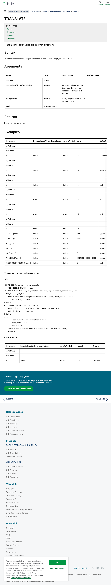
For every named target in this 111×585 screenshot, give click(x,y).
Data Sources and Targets (17, 512)
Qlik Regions (11, 515)
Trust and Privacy (13, 494)
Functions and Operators (51, 11)
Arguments (11, 32)
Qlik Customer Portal (15, 429)
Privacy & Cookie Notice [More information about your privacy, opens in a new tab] (21, 578)
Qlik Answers (11, 469)
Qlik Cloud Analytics (14, 465)
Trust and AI (11, 498)
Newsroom (11, 551)
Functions (67, 11)
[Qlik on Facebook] (102, 567)
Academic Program (14, 540)
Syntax (9, 29)
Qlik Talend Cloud (13, 452)
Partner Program (13, 544)
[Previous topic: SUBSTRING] (28, 398)
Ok (57, 562)
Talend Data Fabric (14, 455)
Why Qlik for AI (12, 501)
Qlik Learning (11, 426)
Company (10, 527)
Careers (9, 547)
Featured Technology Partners (19, 508)
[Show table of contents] (5, 11)
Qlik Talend (11, 448)
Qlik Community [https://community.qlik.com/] (81, 567)
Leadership (11, 530)
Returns (10, 35)
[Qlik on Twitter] (93, 567)
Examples (11, 38)
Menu (107, 5)
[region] (36, 569)
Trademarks (96, 573)
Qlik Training (11, 422)
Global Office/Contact (15, 554)
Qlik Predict (11, 472)
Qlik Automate (12, 476)
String (75, 11)
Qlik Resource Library (15, 433)
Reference (36, 11)
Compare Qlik (12, 505)
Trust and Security (14, 491)
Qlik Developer (12, 419)
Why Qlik (10, 487)
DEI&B (8, 537)
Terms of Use (82, 573)
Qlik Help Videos (13, 415)
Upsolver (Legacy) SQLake (19, 11)
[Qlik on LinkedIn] (98, 567)
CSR (8, 534)
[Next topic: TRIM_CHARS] (83, 398)
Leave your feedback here (18, 387)
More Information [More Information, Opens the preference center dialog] (57, 568)
